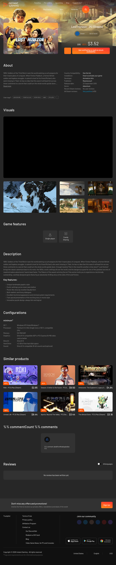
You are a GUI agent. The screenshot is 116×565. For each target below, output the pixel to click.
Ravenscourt (87, 81)
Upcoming (59, 3)
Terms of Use (27, 516)
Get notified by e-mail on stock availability (91, 51)
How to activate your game (92, 76)
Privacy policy (27, 520)
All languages (105, 464)
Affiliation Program (29, 523)
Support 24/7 (77, 3)
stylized (51, 97)
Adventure (86, 86)
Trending (37, 3)
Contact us (26, 527)
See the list (87, 73)
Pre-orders (48, 3)
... (57, 97)
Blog (67, 3)
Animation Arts (88, 78)
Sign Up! (106, 505)
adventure (17, 97)
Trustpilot (6, 516)
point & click (27, 97)
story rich (37, 97)
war (44, 97)
